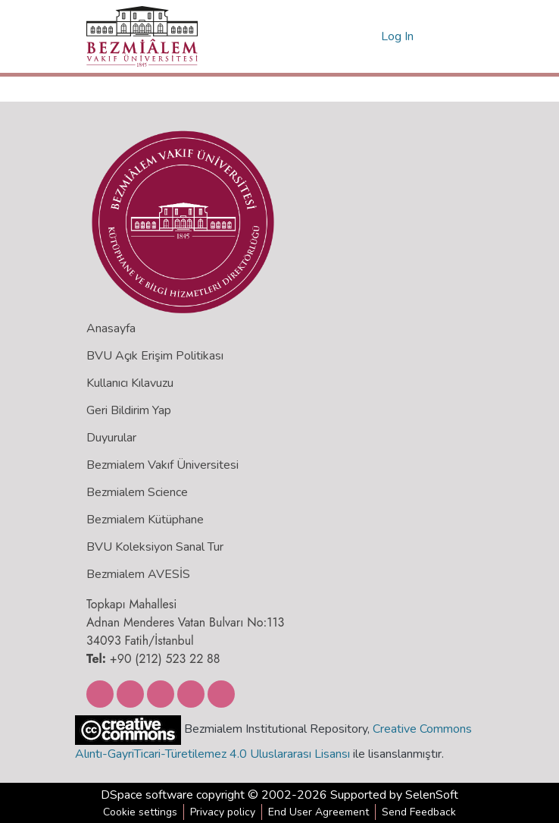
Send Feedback (419, 812)
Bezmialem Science (137, 492)
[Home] (142, 36)
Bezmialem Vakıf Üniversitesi (162, 465)
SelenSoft (431, 795)
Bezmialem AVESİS (138, 574)
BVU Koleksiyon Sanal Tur (154, 547)
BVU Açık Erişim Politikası (154, 356)
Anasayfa (111, 328)
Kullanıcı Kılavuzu (129, 383)
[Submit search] (345, 36)
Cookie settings (140, 812)
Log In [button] (398, 36)
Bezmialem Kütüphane (145, 520)
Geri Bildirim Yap (128, 410)
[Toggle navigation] (451, 36)
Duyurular (111, 438)
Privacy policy (222, 812)
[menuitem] (367, 36)
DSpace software (147, 795)
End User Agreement (318, 812)
